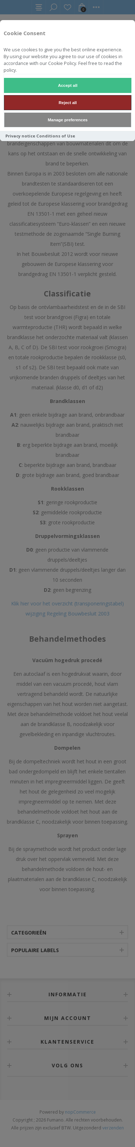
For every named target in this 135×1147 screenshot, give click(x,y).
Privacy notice (20, 136)
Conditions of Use (55, 136)
